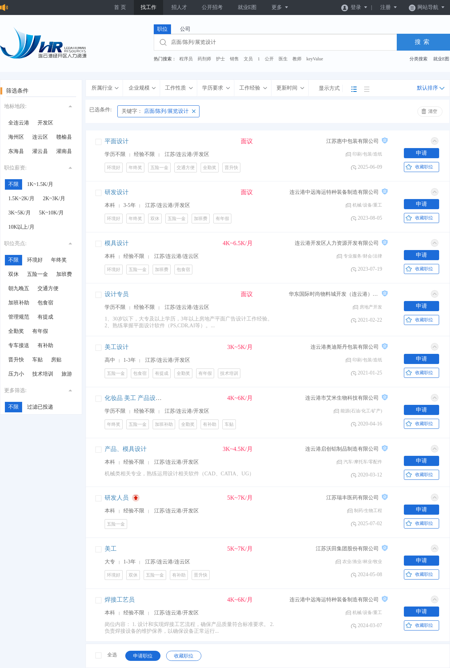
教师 (297, 58)
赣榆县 (64, 137)
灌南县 (64, 151)
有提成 (45, 317)
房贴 (56, 359)
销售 (234, 58)
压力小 (16, 374)
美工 (111, 548)
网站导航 (427, 7)
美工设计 (117, 347)
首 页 (120, 7)
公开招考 (212, 7)
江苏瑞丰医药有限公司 (352, 497)
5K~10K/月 (51, 213)
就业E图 (247, 7)
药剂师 (204, 58)
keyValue (314, 58)
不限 (13, 184)
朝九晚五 (18, 288)
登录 (354, 7)
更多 (280, 7)
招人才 (179, 7)
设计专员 (117, 294)
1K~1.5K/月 (40, 184)
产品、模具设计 (126, 449)
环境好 (35, 260)
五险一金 (37, 274)
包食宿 (45, 303)
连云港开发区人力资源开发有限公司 (337, 243)
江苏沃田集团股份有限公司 (347, 548)
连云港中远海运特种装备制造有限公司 (334, 192)
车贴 (37, 359)
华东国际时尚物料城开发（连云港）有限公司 (334, 294)
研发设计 (117, 192)
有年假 (40, 331)
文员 (248, 58)
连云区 (40, 137)
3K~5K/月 (19, 213)
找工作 (148, 7)
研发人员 (117, 497)
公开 (269, 58)
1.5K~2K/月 (21, 198)
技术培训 (42, 374)
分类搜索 (419, 58)
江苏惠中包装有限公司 (352, 141)
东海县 (16, 151)
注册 (389, 7)
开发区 (45, 123)
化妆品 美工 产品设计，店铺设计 (148, 398)
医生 (283, 58)
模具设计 (117, 243)
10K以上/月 (21, 227)
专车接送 (18, 345)
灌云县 (40, 151)
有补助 (45, 345)
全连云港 (18, 123)
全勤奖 (16, 331)
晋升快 (16, 359)
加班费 (64, 274)
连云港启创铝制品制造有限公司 (342, 449)
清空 (432, 111)
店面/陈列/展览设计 (155, 111)
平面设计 (117, 141)
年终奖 (59, 260)
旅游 (67, 374)
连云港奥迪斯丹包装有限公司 (344, 347)
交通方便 (48, 288)
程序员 (186, 58)
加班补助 (18, 303)
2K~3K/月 (54, 198)
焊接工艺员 (120, 599)
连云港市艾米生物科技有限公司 (342, 398)
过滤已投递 (40, 407)
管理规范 (18, 317)
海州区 (16, 137)
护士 (220, 58)
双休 (13, 274)
